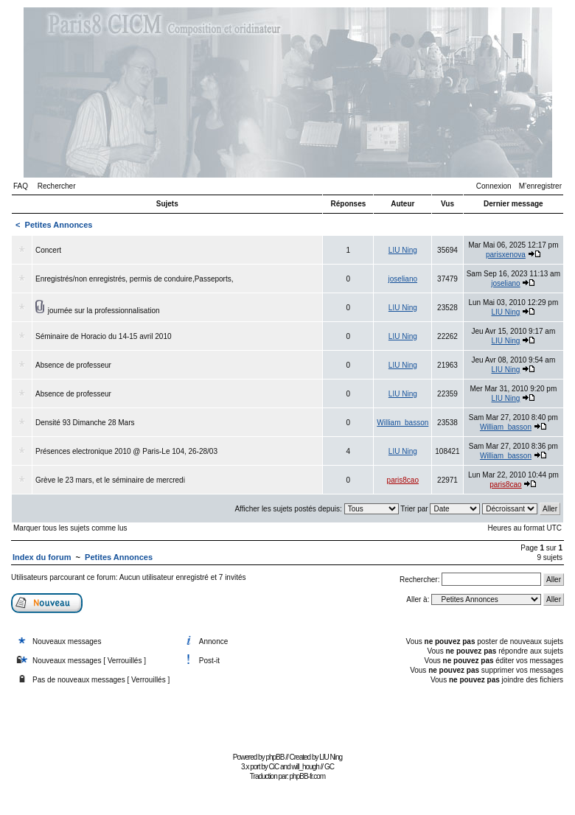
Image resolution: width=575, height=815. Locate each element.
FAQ (20, 186)
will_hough (305, 767)
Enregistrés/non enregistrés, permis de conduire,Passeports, (134, 279)
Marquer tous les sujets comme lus (70, 528)
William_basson (402, 423)
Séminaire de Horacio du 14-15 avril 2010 (103, 336)
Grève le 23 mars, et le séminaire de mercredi (110, 480)
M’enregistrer (540, 186)
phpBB (274, 757)
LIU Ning (402, 250)
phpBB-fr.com (308, 776)
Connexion (494, 186)
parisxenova (506, 255)
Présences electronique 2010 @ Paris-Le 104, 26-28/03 (126, 451)
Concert (48, 250)
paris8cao (403, 480)
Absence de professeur (73, 365)
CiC (274, 767)
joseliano (402, 279)
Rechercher (57, 186)
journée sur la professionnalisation (104, 311)
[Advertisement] (287, 715)
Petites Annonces (59, 224)
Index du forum (42, 557)
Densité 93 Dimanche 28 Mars (85, 423)
